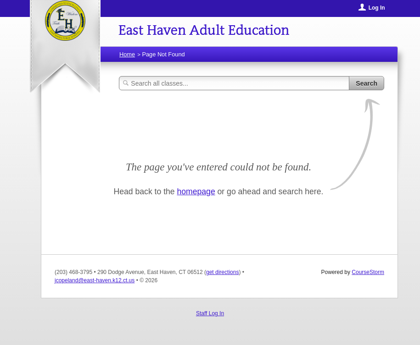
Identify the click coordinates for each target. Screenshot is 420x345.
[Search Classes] (234, 83)
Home (127, 54)
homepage (196, 191)
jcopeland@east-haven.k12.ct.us (94, 280)
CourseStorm (368, 272)
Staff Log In (210, 313)
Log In (377, 8)
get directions (222, 272)
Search (366, 83)
